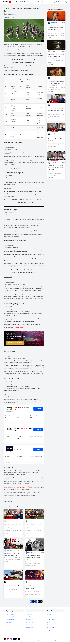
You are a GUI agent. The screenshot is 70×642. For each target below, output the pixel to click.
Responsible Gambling (51, 627)
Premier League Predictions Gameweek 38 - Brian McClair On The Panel (56, 110)
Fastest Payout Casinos (10, 616)
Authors (48, 616)
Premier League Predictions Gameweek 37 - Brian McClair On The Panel (55, 139)
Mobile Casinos (9, 622)
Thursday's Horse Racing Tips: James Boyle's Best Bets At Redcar (33, 526)
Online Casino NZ (29, 614)
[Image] (24, 338)
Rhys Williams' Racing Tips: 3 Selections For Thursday (11, 554)
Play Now (38, 408)
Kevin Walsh (53, 51)
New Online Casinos (10, 614)
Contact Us (49, 622)
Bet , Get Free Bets (22, 449)
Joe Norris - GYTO (10, 581)
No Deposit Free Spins (30, 622)
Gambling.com (6, 5)
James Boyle (30, 521)
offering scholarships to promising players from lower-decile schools (20, 487)
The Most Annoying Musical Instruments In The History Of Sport (33, 557)
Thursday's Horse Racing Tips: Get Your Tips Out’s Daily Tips (12, 586)
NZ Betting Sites (29, 619)
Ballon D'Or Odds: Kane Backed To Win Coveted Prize (56, 55)
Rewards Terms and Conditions (53, 632)
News (11, 5)
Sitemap (48, 630)
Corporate (49, 624)
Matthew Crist (31, 582)
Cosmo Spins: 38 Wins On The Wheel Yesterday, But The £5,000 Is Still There (33, 587)
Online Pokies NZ (29, 616)
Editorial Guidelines (51, 619)
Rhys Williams (9, 550)
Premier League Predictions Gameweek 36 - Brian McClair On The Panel (56, 167)
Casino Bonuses (29, 627)
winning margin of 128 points (16, 327)
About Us (49, 614)
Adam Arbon (30, 552)
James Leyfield (54, 22)
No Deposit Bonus (30, 624)
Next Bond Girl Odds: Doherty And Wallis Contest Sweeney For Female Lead (56, 83)
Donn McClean (9, 521)
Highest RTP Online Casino (11, 619)
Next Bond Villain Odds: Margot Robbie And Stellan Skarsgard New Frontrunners (56, 27)
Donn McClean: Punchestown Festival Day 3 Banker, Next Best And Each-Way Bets (12, 526)
